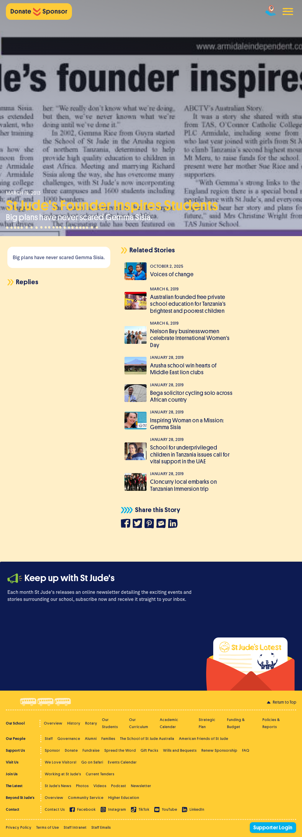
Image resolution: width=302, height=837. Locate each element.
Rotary (91, 723)
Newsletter (141, 786)
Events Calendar (122, 762)
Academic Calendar (169, 723)
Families (108, 738)
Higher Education (123, 798)
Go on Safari (92, 762)
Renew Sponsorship (219, 750)
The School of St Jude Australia (147, 738)
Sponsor (52, 750)
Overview (53, 723)
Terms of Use (47, 827)
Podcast (118, 786)
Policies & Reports (271, 723)
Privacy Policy (19, 827)
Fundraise (91, 750)
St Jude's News (58, 786)
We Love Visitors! (61, 762)
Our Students (110, 723)
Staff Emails (101, 827)
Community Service (86, 798)
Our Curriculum (138, 723)
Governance (69, 738)
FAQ (246, 750)
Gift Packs (149, 750)
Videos (99, 786)
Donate (71, 750)
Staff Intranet (75, 827)
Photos (82, 786)
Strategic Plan (207, 723)
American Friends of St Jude (203, 738)
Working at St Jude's (63, 774)
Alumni (91, 738)
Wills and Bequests (180, 750)
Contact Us (55, 809)
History (74, 723)
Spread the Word (120, 750)
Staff (49, 738)
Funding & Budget (236, 723)
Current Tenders (100, 774)
